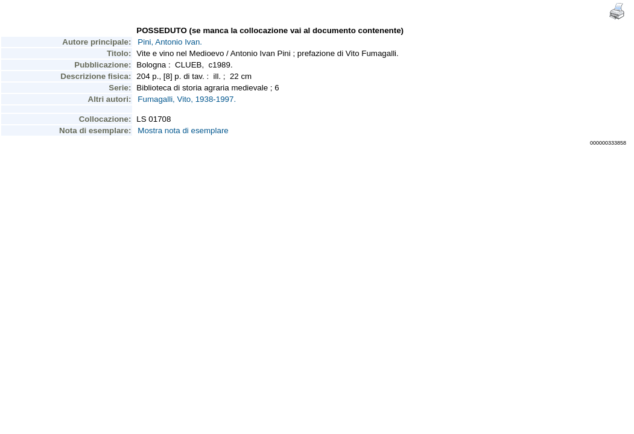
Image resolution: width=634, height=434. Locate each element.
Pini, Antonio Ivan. (170, 41)
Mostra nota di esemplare (183, 130)
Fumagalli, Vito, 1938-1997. (187, 99)
